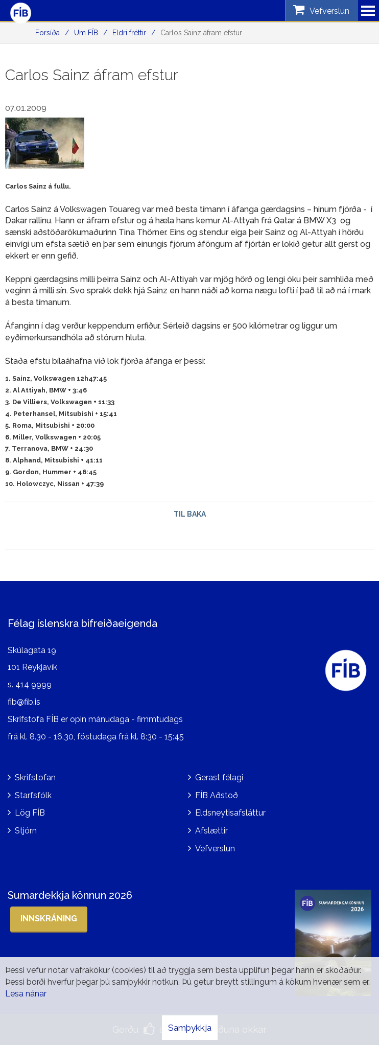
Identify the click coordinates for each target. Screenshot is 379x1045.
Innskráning (48, 918)
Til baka (190, 514)
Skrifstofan (35, 777)
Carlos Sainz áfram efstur (201, 33)
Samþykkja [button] (189, 1028)
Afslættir (211, 830)
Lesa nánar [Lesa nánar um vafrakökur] (25, 993)
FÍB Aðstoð (216, 795)
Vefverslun (215, 848)
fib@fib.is (24, 702)
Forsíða (47, 33)
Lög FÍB (30, 813)
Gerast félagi (219, 777)
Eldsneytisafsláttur (230, 813)
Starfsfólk (33, 795)
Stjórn (26, 830)
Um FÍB (86, 33)
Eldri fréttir (129, 33)
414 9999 (33, 684)
